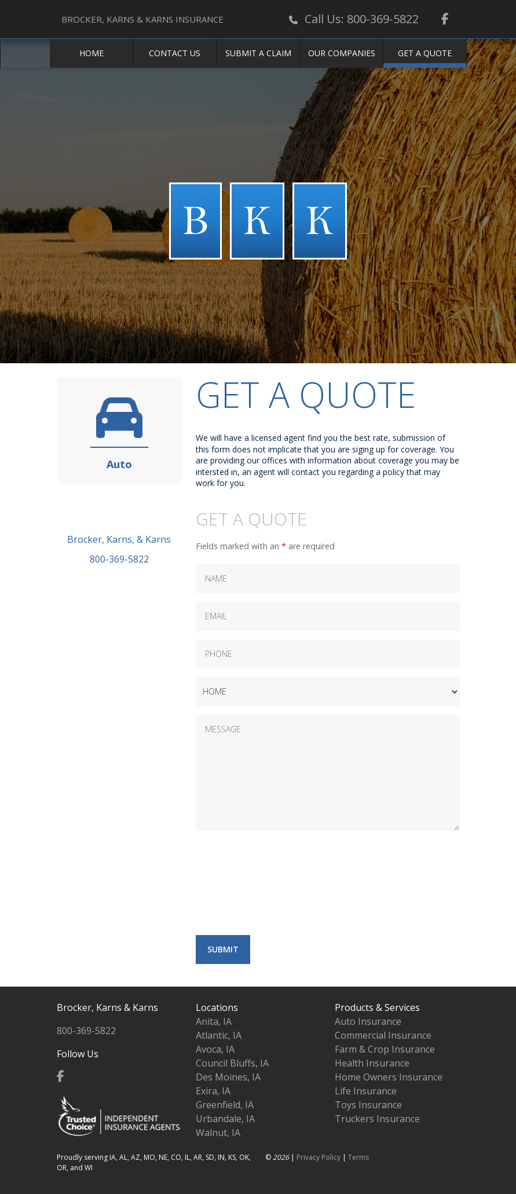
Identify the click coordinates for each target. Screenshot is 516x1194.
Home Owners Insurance (388, 1077)
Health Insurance (372, 1063)
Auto (119, 464)
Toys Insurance (368, 1104)
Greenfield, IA (225, 1104)
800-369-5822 (119, 559)
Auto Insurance (368, 1021)
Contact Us (174, 53)
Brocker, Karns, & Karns (119, 539)
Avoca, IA (215, 1049)
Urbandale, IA (225, 1118)
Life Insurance (366, 1091)
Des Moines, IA (228, 1077)
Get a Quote (425, 53)
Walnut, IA (218, 1132)
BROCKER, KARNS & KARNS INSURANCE (142, 19)
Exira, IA (213, 1091)
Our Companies (341, 53)
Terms (358, 1157)
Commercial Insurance (383, 1035)
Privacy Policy (319, 1157)
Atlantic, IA (218, 1035)
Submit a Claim (258, 53)
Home (91, 53)
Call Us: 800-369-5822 (362, 19)
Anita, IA (214, 1021)
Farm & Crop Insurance (385, 1049)
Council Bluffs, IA (232, 1063)
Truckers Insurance (377, 1118)
